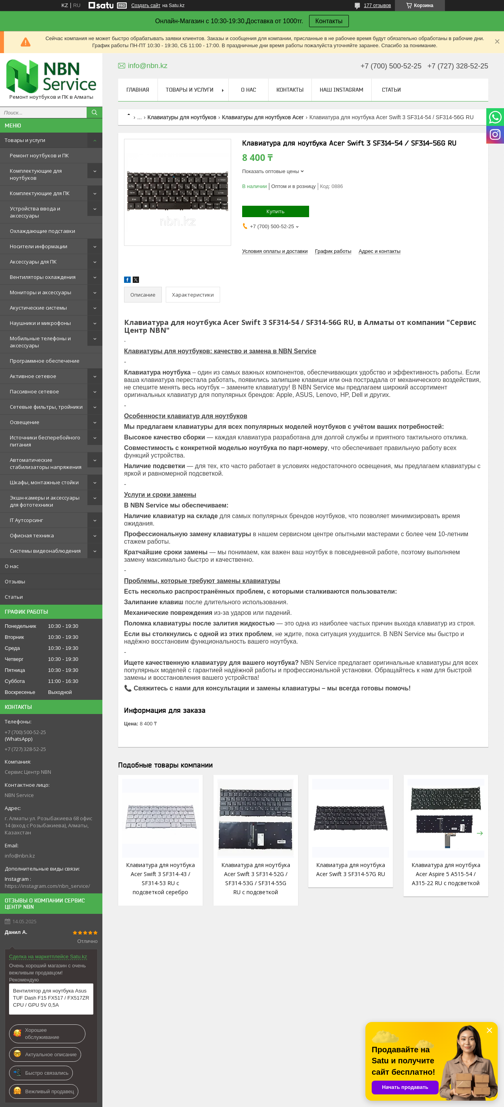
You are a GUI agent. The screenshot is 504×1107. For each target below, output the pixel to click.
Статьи (14, 596)
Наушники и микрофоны (40, 323)
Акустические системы (38, 307)
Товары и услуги (25, 140)
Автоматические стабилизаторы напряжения (46, 463)
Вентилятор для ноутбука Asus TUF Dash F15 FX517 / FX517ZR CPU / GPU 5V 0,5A (51, 998)
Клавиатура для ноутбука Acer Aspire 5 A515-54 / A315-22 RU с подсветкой (445, 874)
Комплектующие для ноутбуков (36, 174)
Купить (276, 211)
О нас (12, 566)
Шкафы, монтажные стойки (44, 482)
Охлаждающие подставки (42, 230)
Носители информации (38, 246)
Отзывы (15, 581)
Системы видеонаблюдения (45, 550)
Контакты (329, 21)
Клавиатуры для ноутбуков (182, 117)
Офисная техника (32, 535)
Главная (137, 90)
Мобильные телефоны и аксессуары (40, 342)
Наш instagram (341, 90)
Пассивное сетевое (34, 391)
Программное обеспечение (45, 360)
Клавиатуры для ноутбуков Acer (263, 117)
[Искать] (94, 112)
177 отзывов (377, 5)
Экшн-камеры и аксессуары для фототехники (45, 501)
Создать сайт (145, 5)
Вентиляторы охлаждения (43, 276)
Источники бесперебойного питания (45, 441)
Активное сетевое (33, 376)
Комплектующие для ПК (40, 193)
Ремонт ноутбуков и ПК (39, 155)
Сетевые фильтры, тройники (46, 406)
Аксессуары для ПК (33, 261)
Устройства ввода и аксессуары (35, 212)
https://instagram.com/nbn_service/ (47, 885)
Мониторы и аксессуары (40, 292)
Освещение (24, 422)
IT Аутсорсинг (26, 520)
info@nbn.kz (20, 855)
